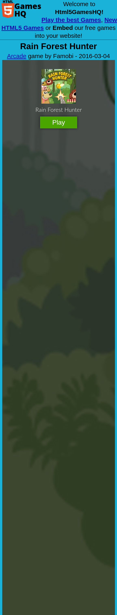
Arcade (16, 56)
